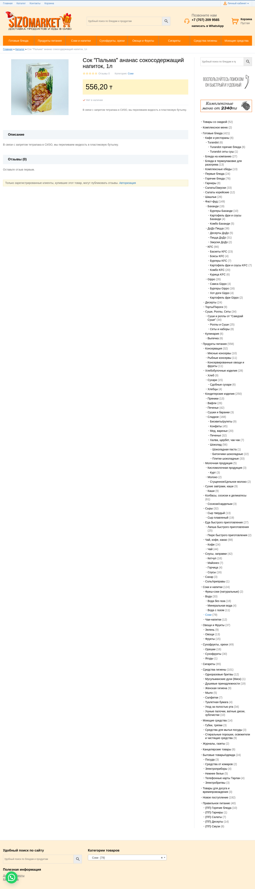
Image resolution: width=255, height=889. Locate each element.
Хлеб (211, 375)
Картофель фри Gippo (224, 297)
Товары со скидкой (215, 121)
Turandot (213, 142)
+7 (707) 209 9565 (205, 20)
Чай (210, 549)
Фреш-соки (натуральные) (222, 591)
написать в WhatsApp (208, 26)
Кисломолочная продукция (225, 467)
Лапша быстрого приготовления (228, 527)
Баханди (213, 206)
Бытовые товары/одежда (219, 755)
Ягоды (209, 658)
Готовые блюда (213, 133)
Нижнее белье (214, 773)
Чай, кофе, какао (216, 539)
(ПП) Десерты (214, 821)
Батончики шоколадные (227, 454)
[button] (12, 877)
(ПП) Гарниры (214, 812)
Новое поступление (215, 797)
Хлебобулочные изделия (221, 370)
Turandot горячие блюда (225, 147)
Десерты (210, 302)
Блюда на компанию (218, 156)
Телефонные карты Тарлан (222, 778)
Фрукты (210, 638)
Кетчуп (212, 558)
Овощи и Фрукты (214, 625)
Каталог (21, 3)
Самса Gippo (218, 283)
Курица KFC (218, 274)
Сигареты (209, 664)
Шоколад (216, 444)
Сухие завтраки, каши (219, 486)
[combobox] (127, 857)
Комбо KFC (217, 269)
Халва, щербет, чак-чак (225, 440)
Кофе (211, 544)
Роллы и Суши (219, 324)
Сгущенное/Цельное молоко (228, 481)
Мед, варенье (219, 430)
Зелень (210, 629)
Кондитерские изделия (219, 393)
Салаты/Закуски (215, 187)
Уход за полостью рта (219, 706)
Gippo (211, 279)
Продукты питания (215, 343)
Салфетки (211, 697)
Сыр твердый (216, 513)
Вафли (212, 403)
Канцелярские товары (217, 749)
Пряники (213, 398)
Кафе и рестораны (217, 137)
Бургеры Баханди (221, 210)
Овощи (209, 634)
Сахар (209, 576)
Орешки (210, 649)
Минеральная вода (220, 605)
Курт (213, 472)
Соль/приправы (215, 581)
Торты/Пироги (214, 307)
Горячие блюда (215, 178)
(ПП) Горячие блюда (218, 807)
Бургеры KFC (218, 260)
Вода (208, 596)
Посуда (210, 759)
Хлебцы (213, 389)
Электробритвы (215, 782)
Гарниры (210, 183)
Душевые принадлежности (222, 683)
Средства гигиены (214, 669)
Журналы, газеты (214, 743)
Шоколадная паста (224, 449)
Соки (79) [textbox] (126, 857)
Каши (211, 490)
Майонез (213, 562)
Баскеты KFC (218, 251)
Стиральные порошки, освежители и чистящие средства (227, 736)
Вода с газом (216, 610)
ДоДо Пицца (216, 228)
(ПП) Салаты (213, 817)
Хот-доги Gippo (220, 293)
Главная (8, 3)
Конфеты (216, 426)
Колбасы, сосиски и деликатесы (225, 495)
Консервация (213, 348)
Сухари (212, 380)
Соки (131, 73)
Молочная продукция (218, 463)
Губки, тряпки (214, 725)
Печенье (213, 407)
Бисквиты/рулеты (221, 421)
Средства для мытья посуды (223, 729)
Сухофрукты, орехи (215, 644)
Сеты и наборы (220, 329)
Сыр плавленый (218, 517)
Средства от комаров (219, 764)
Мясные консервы (219, 353)
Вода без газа (216, 601)
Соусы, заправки (216, 553)
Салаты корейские (217, 192)
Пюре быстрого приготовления (227, 535)
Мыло (209, 692)
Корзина (49, 3)
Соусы (212, 572)
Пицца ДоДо (218, 237)
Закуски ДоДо (219, 242)
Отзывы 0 (104, 73)
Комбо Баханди (220, 223)
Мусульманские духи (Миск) (223, 679)
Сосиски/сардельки (220, 503)
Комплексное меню (215, 127)
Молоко (212, 477)
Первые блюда (215, 173)
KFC (210, 246)
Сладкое (213, 416)
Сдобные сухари (220, 384)
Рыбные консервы (219, 357)
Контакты (35, 3)
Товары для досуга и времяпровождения (216, 790)
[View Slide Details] (226, 106)
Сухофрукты (213, 653)
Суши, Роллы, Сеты (218, 311)
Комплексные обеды (218, 169)
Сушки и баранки (219, 412)
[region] (226, 106)
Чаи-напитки (213, 619)
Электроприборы (216, 768)
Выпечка (213, 338)
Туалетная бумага (216, 702)
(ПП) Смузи (212, 826)
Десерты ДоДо (219, 233)
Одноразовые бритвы (219, 674)
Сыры (209, 508)
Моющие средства (215, 720)
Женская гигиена (216, 688)
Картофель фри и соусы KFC (229, 265)
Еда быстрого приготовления (224, 522)
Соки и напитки (213, 587)
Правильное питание (216, 803)
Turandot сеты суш (222, 151)
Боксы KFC (217, 256)
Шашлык (210, 196)
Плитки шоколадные (225, 458)
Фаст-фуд (211, 201)
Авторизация (127, 183)
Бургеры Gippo (219, 288)
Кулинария (212, 333)
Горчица (213, 567)
